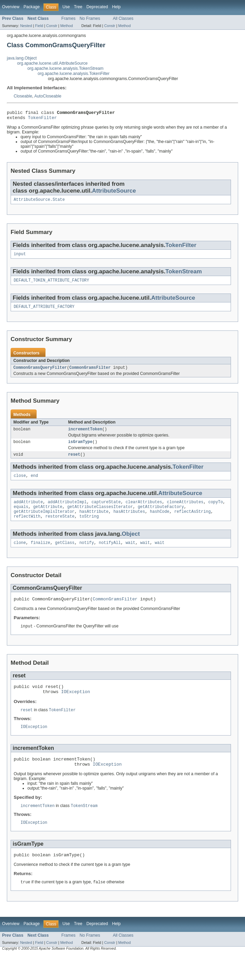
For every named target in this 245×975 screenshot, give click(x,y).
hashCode (159, 521)
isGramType (80, 448)
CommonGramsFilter (90, 373)
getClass (65, 554)
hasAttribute (93, 521)
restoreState (59, 527)
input (20, 257)
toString (89, 527)
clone (20, 554)
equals (21, 516)
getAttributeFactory (161, 516)
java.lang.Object (22, 58)
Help (116, 6)
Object (131, 545)
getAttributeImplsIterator (44, 521)
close (20, 483)
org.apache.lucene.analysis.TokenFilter (73, 73)
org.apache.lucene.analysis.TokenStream (65, 68)
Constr (51, 26)
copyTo (215, 511)
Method (66, 26)
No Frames (90, 18)
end (34, 483)
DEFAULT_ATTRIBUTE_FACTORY (44, 311)
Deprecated (97, 6)
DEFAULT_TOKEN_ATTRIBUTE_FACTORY (51, 284)
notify (86, 554)
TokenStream (183, 275)
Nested (26, 26)
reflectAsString (192, 521)
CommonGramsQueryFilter (40, 373)
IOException (75, 706)
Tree (78, 6)
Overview (11, 6)
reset (74, 462)
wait (130, 554)
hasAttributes (129, 521)
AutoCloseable (47, 96)
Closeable (23, 96)
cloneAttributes (185, 511)
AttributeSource (114, 193)
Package (32, 6)
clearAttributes (144, 511)
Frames (68, 18)
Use (66, 6)
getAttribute (47, 516)
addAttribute (28, 511)
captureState (105, 511)
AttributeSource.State (39, 202)
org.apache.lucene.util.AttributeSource (52, 63)
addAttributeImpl (67, 511)
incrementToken (85, 435)
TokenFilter (42, 119)
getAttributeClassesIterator (100, 516)
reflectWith (27, 527)
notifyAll (110, 554)
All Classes (123, 18)
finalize (40, 554)
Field (39, 26)
